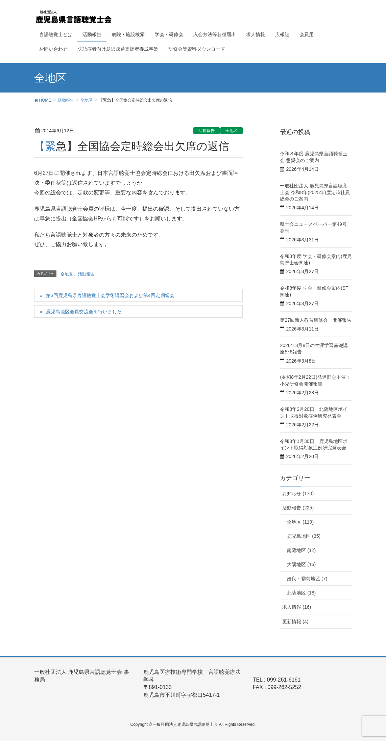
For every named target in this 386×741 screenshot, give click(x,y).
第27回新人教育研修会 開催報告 (316, 320)
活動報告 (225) (298, 507)
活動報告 (206, 130)
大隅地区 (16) (301, 564)
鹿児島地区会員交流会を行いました (84, 311)
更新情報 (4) (295, 621)
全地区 (231, 130)
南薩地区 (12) (301, 550)
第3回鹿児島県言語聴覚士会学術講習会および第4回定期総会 (110, 295)
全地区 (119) (300, 522)
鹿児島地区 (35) (303, 536)
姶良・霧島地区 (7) (307, 578)
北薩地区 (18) (301, 593)
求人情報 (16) (296, 607)
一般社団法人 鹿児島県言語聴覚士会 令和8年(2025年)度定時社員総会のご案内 (314, 192)
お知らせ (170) (298, 493)
